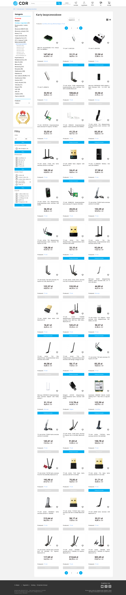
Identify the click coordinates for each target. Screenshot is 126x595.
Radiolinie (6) (18, 73)
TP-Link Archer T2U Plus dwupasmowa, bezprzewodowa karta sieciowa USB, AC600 (48, 357)
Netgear (59, 23)
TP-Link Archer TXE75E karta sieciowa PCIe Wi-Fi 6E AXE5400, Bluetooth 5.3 (48, 473)
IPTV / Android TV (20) (21, 40)
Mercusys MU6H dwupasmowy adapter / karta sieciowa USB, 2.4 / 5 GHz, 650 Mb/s (99, 280)
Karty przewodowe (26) (21, 55)
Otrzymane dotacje (42, 585)
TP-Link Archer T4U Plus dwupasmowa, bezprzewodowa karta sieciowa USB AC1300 (99, 241)
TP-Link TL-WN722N (68, 48)
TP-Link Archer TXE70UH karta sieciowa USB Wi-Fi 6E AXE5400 (99, 435)
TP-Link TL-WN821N (43, 87)
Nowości (17, 20)
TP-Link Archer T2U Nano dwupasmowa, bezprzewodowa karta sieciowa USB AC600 (73, 241)
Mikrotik (55, 23)
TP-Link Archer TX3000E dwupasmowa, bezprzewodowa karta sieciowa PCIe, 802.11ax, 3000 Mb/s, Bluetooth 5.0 (73, 319)
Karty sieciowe (20, 9)
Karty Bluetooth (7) (21, 53)
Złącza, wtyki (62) (19, 96)
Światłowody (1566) (20, 78)
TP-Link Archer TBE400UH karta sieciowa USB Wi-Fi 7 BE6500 (48, 512)
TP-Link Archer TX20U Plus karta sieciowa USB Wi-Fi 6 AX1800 (48, 164)
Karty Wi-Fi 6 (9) (20, 49)
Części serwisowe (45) (21, 35)
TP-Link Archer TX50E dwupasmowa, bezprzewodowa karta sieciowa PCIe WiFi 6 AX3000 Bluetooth (73, 87)
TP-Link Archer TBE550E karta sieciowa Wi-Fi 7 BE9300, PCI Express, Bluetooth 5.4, (99, 551)
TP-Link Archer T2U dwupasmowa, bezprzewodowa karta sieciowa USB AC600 (48, 203)
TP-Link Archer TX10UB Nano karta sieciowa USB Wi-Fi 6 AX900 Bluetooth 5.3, (73, 512)
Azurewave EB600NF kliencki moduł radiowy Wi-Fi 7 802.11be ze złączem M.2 (99, 396)
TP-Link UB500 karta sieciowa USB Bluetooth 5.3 (99, 512)
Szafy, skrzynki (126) (20, 82)
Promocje (18, 18)
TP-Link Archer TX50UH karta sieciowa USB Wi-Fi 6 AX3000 (48, 435)
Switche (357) (18, 80)
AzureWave (45, 23)
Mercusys (50, 23)
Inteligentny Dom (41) (21, 38)
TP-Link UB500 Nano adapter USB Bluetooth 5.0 (73, 164)
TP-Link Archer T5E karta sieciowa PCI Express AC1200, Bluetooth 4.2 (48, 280)
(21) (22, 23)
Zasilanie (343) (19, 94)
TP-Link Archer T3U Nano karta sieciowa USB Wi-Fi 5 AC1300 (99, 473)
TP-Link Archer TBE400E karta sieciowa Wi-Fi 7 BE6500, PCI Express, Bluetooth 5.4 (73, 551)
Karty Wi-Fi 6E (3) (20, 50)
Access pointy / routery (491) (21, 26)
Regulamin (26, 585)
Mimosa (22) (18, 64)
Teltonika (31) (18, 85)
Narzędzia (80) (19, 69)
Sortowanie (72, 18)
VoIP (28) (17, 89)
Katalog (33, 585)
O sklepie (16, 585)
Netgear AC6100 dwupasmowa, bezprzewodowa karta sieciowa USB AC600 (73, 396)
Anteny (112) (18, 33)
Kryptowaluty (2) (19, 57)
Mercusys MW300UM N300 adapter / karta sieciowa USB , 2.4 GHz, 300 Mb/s (99, 87)
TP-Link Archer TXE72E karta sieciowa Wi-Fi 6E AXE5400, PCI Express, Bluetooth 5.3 (48, 551)
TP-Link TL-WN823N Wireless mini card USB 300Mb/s (99, 164)
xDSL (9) (17, 91)
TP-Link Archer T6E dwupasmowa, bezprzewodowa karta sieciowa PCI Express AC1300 (48, 241)
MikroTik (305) (19, 62)
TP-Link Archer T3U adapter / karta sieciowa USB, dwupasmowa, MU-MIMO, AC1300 (99, 319)
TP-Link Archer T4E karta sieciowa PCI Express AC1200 (99, 357)
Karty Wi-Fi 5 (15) (20, 47)
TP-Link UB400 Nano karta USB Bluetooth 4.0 (48, 319)
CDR (14, 9)
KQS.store (25, 593)
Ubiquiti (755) (18, 87)
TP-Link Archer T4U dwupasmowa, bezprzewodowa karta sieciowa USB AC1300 (99, 125)
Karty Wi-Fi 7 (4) (20, 52)
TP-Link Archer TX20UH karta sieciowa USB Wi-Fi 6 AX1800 (99, 203)
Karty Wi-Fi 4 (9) (20, 45)
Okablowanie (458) (20, 71)
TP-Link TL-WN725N (94, 48)
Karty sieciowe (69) (20, 42)
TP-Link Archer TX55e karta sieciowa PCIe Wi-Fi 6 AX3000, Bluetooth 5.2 (73, 280)
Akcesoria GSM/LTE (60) (21, 29)
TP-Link (63, 23)
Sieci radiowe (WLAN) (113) (22, 76)
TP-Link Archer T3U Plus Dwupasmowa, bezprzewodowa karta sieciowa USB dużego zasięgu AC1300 (73, 357)
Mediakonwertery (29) (21, 60)
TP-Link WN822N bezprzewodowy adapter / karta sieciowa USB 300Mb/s (73, 125)
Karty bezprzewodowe (31, 9)
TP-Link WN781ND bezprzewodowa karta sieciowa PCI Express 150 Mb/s (48, 125)
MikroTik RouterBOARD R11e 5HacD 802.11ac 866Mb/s (48, 48)
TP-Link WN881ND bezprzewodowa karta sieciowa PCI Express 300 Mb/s (73, 203)
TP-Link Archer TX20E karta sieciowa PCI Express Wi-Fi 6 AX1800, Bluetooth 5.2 (73, 435)
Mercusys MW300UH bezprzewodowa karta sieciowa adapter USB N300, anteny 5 (48, 396)
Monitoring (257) (19, 66)
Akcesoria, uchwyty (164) (22, 31)
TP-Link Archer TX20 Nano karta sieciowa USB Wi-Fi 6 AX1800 (73, 473)
